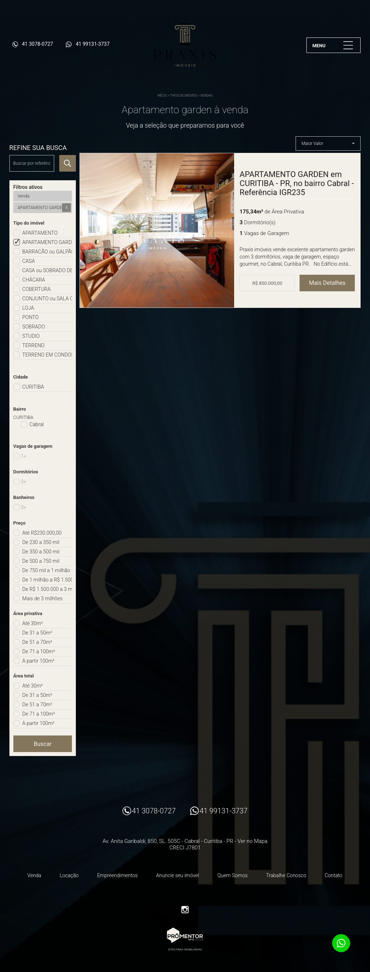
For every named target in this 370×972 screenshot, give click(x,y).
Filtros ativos (28, 187)
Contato (334, 875)
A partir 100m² (38, 661)
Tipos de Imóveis (183, 95)
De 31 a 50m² (37, 633)
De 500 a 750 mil (41, 561)
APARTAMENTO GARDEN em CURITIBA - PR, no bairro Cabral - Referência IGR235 (297, 183)
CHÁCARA (33, 280)
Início (162, 95)
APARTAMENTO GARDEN (47, 242)
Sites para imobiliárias (185, 949)
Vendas (206, 95)
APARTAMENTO (40, 233)
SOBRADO (33, 327)
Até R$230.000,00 (42, 533)
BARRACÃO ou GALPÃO (47, 252)
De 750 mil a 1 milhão (46, 570)
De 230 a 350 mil (41, 542)
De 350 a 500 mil (41, 552)
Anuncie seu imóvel (177, 875)
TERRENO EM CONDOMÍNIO (47, 355)
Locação (69, 875)
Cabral (37, 424)
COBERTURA (36, 289)
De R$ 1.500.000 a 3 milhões (47, 589)
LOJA (28, 308)
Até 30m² (32, 623)
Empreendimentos (117, 875)
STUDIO (31, 336)
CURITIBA (33, 387)
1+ (24, 456)
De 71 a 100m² (38, 651)
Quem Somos (233, 875)
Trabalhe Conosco (286, 875)
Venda (34, 875)
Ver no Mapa (252, 841)
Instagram (185, 909)
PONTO (30, 317)
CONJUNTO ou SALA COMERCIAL (47, 298)
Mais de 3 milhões (42, 598)
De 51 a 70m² (37, 642)
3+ (24, 482)
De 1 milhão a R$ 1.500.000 (47, 580)
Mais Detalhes (327, 282)
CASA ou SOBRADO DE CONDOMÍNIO (47, 270)
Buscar (43, 744)
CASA (28, 261)
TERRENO (33, 345)
